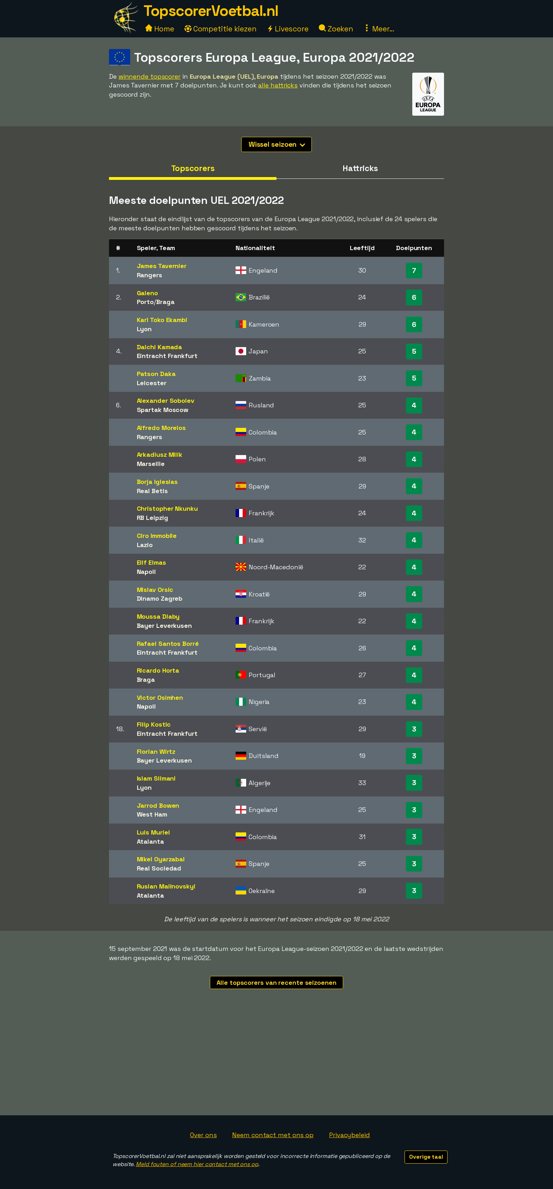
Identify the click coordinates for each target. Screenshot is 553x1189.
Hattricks (360, 168)
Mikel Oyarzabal (161, 859)
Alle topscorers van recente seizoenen (276, 982)
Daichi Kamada (159, 347)
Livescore (288, 29)
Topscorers (193, 168)
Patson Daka (156, 374)
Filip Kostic (154, 724)
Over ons (203, 1135)
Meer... (378, 29)
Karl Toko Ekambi (162, 320)
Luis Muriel (153, 832)
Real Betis (152, 491)
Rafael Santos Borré (168, 643)
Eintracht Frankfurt (167, 356)
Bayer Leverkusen (164, 625)
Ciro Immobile (157, 536)
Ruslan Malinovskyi (166, 886)
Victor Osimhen (160, 697)
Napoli (146, 572)
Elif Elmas (151, 562)
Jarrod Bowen (158, 805)
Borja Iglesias (157, 482)
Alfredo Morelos (161, 428)
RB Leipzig (152, 518)
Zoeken (336, 29)
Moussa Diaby (158, 616)
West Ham (152, 814)
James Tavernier (162, 266)
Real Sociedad (159, 868)
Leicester (151, 383)
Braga (165, 302)
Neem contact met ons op (273, 1135)
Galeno (147, 293)
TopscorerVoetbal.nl (211, 10)
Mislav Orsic (155, 590)
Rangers (149, 275)
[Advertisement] (276, 1062)
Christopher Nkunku (167, 508)
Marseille (151, 464)
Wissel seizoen (277, 144)
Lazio (145, 545)
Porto (145, 302)
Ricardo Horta (158, 670)
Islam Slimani (156, 778)
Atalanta (150, 841)
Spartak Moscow (163, 410)
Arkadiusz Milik (160, 454)
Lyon (144, 329)
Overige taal (426, 1156)
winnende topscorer (150, 76)
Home (159, 29)
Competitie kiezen (220, 29)
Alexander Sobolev (165, 400)
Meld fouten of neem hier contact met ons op (197, 1164)
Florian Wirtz (156, 751)
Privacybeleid (349, 1135)
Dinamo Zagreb (160, 598)
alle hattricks (278, 85)
